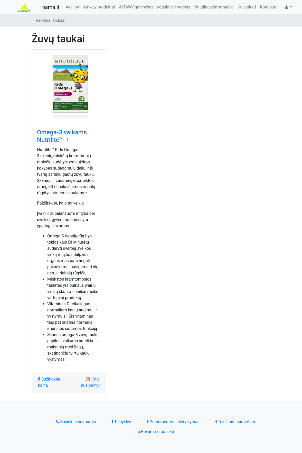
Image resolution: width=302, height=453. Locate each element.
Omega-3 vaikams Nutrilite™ (62, 136)
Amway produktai (99, 7)
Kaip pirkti (247, 7)
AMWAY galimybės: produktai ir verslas (154, 7)
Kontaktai (268, 7)
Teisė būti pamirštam (236, 421)
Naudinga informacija (214, 7)
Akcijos (72, 7)
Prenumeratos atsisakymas (173, 421)
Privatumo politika (156, 431)
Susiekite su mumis (76, 421)
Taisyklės (121, 421)
